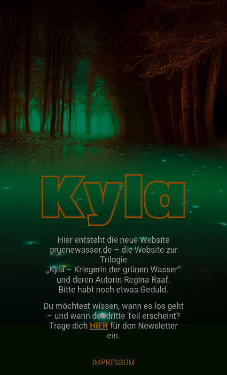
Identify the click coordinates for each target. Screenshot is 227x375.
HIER (99, 325)
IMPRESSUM (113, 362)
